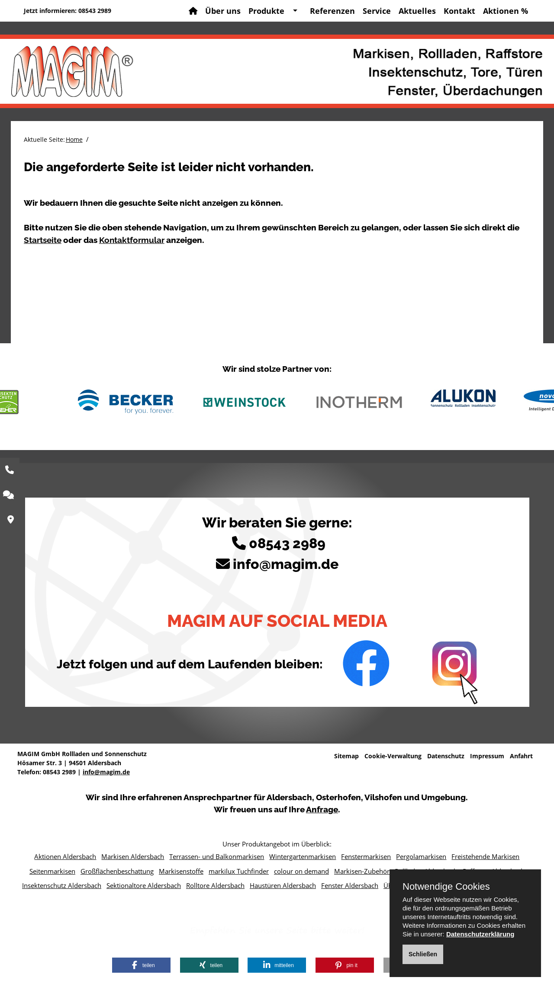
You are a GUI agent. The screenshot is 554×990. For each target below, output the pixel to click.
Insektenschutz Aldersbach (61, 885)
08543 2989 (94, 10)
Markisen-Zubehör (362, 871)
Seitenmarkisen (52, 871)
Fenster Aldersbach (349, 885)
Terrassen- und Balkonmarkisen (216, 856)
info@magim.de (285, 564)
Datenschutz (445, 756)
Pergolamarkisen (421, 856)
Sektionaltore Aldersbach (143, 885)
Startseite (42, 240)
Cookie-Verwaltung (393, 756)
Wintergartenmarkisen (302, 856)
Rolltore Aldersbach (215, 885)
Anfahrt (521, 756)
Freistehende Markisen (485, 856)
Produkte (266, 11)
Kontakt (459, 11)
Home (74, 139)
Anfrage (322, 809)
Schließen (423, 954)
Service (377, 11)
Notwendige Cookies (446, 886)
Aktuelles (417, 11)
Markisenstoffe (181, 871)
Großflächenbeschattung (117, 871)
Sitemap (346, 756)
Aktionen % (505, 11)
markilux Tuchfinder (239, 871)
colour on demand (301, 871)
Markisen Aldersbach (132, 856)
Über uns (223, 11)
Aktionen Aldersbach (65, 856)
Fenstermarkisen (366, 856)
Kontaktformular (131, 240)
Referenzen (332, 11)
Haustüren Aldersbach (283, 885)
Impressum (487, 756)
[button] (141, 965)
